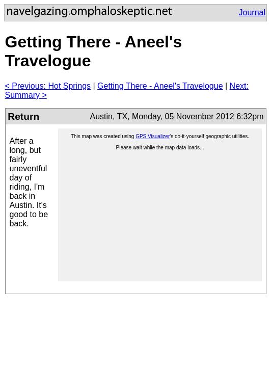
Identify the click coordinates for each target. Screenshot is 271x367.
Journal (252, 12)
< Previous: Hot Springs (48, 86)
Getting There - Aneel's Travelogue (160, 86)
